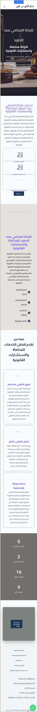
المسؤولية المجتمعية (26, 680)
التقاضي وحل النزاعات (26, 694)
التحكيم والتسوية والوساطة (24, 684)
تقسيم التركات (29, 689)
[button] (33, 708)
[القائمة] (4, 7)
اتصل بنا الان (18, 2)
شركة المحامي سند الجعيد (24, 6)
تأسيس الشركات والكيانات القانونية (21, 698)
